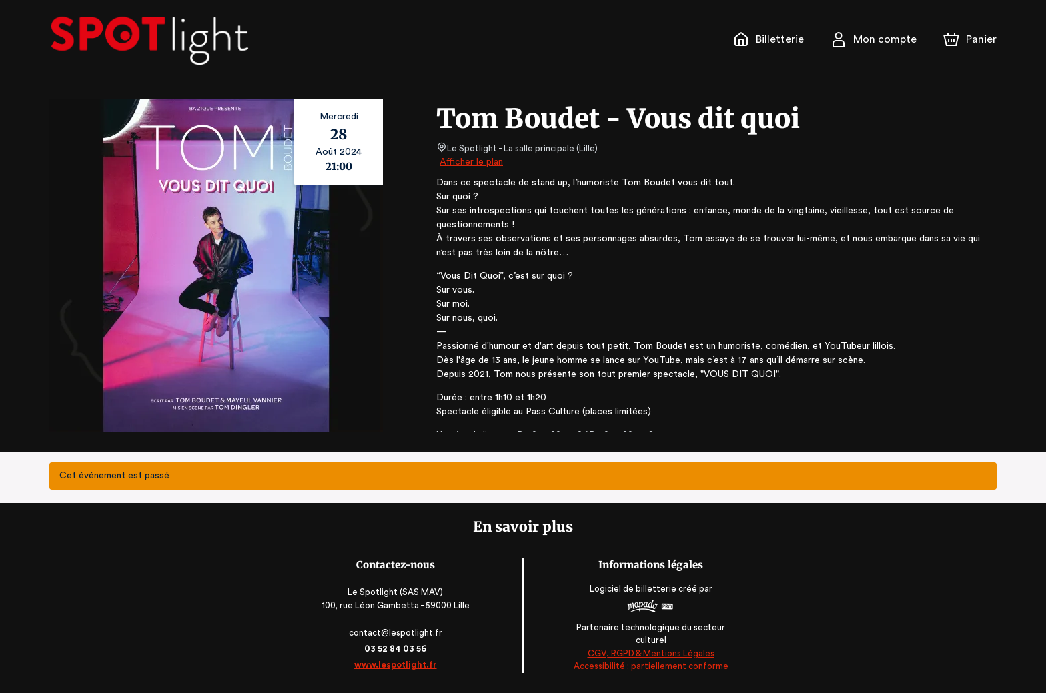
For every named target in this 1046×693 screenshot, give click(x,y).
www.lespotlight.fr (396, 665)
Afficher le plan (470, 162)
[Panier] (970, 39)
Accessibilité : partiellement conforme (650, 666)
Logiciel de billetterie (632, 593)
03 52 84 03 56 (397, 649)
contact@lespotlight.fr (396, 633)
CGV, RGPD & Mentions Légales (649, 653)
